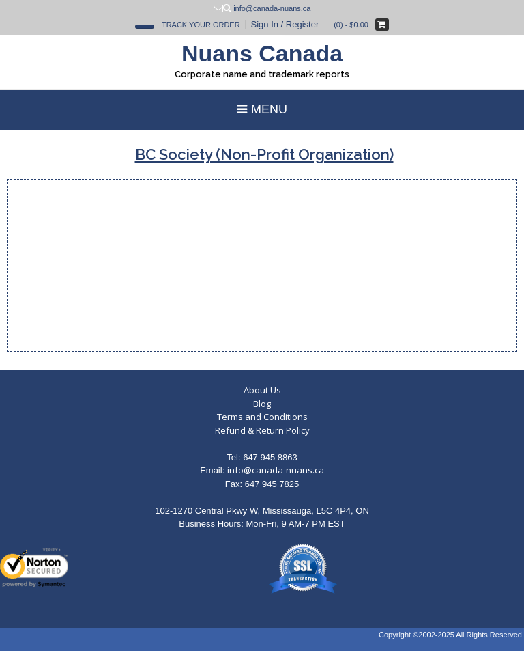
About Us (262, 390)
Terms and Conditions (262, 417)
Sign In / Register (285, 24)
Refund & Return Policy (262, 430)
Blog (262, 404)
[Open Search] (144, 27)
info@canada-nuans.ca (275, 470)
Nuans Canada (262, 53)
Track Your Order (201, 24)
